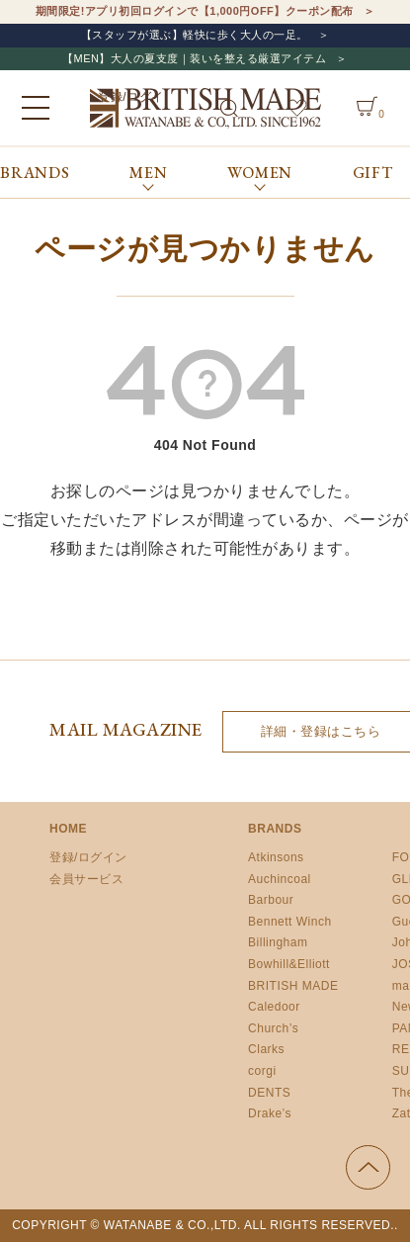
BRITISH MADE (293, 986)
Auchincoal (279, 879)
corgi (262, 1071)
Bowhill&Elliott (289, 964)
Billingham (277, 942)
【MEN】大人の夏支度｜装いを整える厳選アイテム (194, 58)
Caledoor (274, 1007)
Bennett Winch (290, 922)
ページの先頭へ (368, 1167)
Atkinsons (276, 857)
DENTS (269, 1093)
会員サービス (86, 879)
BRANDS (35, 172)
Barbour (270, 900)
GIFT (373, 172)
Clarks (266, 1049)
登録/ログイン (88, 857)
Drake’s (269, 1113)
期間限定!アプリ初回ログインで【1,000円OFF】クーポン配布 (195, 11)
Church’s (273, 1028)
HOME (68, 829)
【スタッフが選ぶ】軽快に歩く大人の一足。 (194, 35)
